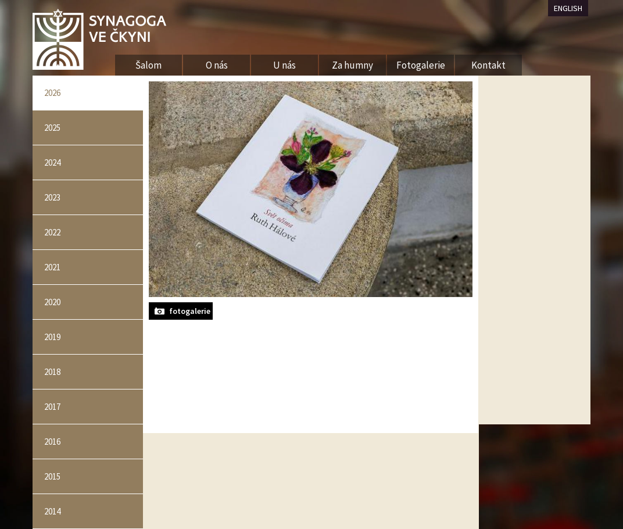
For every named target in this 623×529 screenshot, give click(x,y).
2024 (52, 162)
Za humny (352, 65)
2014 (52, 511)
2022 (52, 232)
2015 (52, 476)
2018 (52, 371)
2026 (52, 92)
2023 (52, 197)
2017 (52, 406)
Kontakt (488, 65)
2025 (52, 127)
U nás (284, 65)
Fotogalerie (420, 65)
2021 (52, 267)
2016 (52, 441)
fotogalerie (189, 311)
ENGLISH (568, 8)
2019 (52, 336)
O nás (217, 65)
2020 (52, 302)
